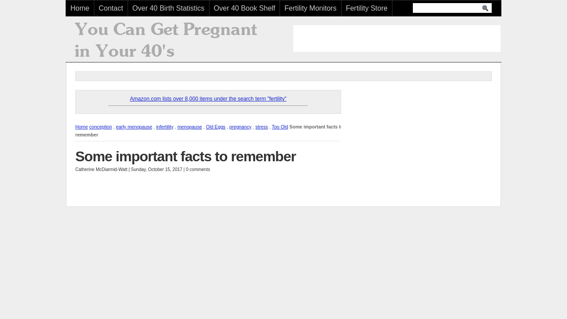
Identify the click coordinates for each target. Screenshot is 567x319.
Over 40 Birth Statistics (168, 8)
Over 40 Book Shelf (245, 8)
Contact (111, 8)
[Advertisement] (397, 38)
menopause (189, 126)
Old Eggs (215, 126)
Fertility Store (367, 8)
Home (79, 8)
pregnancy (240, 126)
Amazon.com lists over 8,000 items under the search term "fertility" (208, 99)
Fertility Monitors (310, 8)
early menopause (134, 126)
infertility (164, 126)
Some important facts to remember (185, 156)
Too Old (280, 126)
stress (261, 126)
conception (100, 126)
